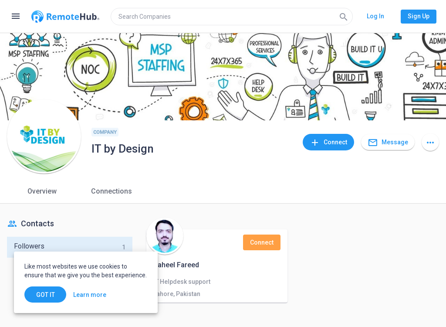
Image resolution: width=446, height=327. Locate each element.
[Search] (343, 16)
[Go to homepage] (65, 17)
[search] (232, 16)
